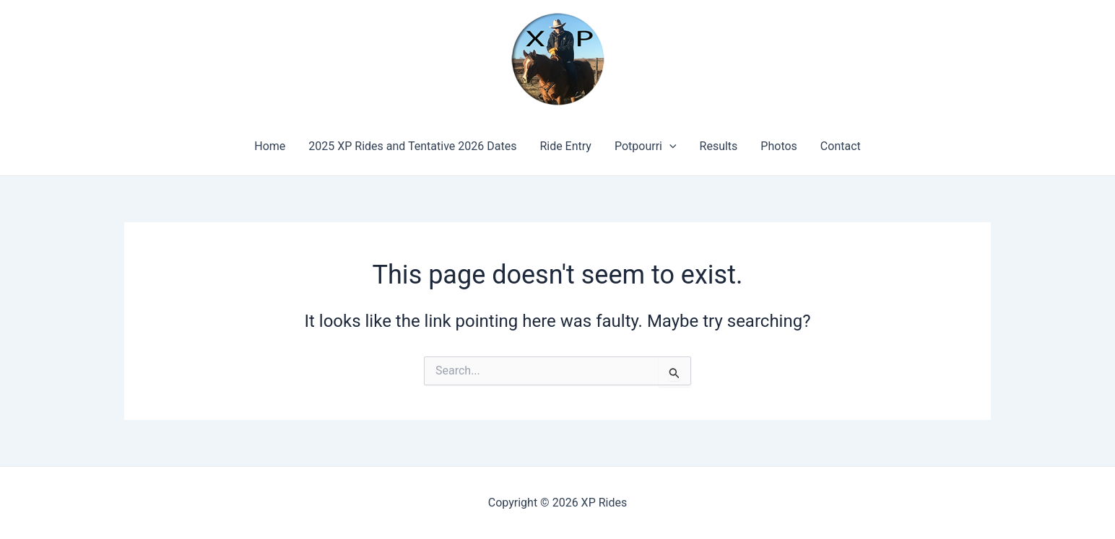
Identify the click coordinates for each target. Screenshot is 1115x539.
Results (719, 146)
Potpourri (646, 146)
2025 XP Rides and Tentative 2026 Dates (412, 146)
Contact (840, 146)
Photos (778, 146)
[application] (669, 146)
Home (269, 146)
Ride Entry (565, 146)
